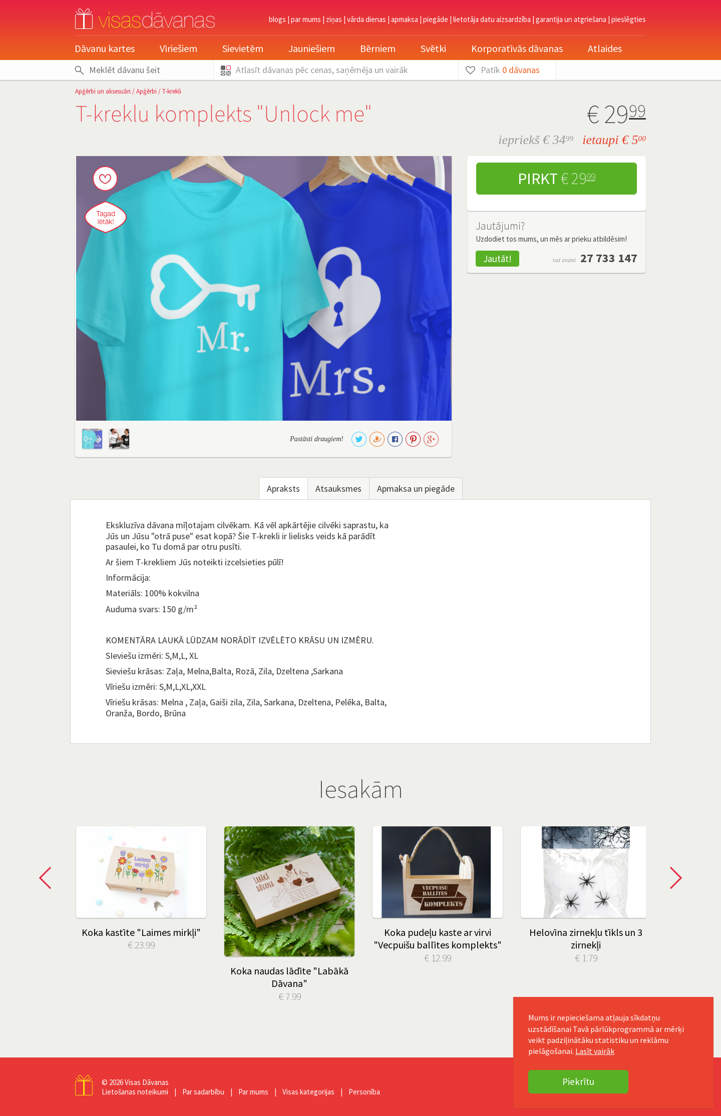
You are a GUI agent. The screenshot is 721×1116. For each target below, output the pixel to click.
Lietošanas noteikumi (135, 1091)
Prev (48, 878)
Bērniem (378, 48)
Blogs (277, 19)
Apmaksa (404, 19)
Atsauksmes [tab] (338, 488)
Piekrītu (578, 1081)
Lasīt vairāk (594, 1051)
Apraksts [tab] (283, 488)
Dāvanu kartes (105, 48)
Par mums (306, 19)
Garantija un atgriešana (571, 19)
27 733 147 (608, 258)
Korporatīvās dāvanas (517, 48)
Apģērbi (146, 91)
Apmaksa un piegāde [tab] (416, 488)
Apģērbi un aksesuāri (103, 91)
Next (673, 878)
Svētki (433, 48)
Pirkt (556, 179)
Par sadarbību (203, 1091)
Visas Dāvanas (147, 1082)
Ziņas (334, 19)
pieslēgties (628, 19)
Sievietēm (242, 48)
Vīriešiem (178, 48)
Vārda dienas (366, 19)
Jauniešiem (311, 48)
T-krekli (171, 91)
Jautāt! (497, 259)
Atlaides (605, 48)
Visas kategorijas (308, 1091)
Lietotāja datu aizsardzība (492, 19)
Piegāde (435, 19)
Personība (364, 1091)
